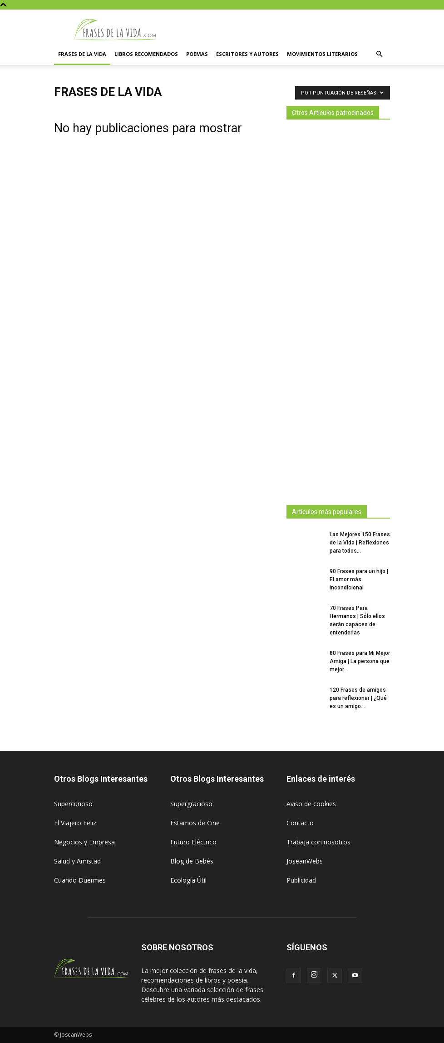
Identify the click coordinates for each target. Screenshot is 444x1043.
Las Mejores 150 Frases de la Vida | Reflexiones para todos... (360, 542)
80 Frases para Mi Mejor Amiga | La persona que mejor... (360, 661)
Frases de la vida (82, 53)
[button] (379, 54)
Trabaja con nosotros (318, 842)
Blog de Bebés (191, 861)
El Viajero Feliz (75, 822)
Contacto (300, 822)
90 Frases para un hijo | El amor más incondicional (359, 579)
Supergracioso (191, 803)
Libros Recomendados (146, 53)
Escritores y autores (247, 53)
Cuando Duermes (80, 880)
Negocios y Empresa (84, 842)
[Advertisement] (338, 309)
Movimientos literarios (322, 53)
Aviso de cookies (311, 803)
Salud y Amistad (77, 861)
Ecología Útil (188, 880)
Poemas (197, 53)
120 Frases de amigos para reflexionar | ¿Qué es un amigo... (358, 698)
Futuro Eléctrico (193, 842)
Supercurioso (73, 803)
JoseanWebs (304, 861)
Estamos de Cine (195, 822)
